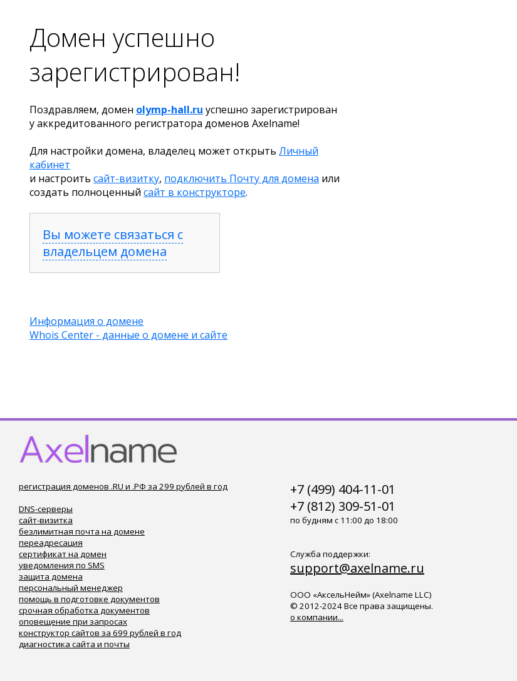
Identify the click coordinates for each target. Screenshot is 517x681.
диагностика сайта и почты (74, 644)
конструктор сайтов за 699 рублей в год (100, 632)
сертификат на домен (63, 554)
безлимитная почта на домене (82, 531)
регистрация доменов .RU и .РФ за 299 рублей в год (123, 486)
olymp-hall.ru (169, 109)
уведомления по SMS (62, 565)
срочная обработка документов (84, 610)
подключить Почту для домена (241, 178)
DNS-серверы (46, 509)
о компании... (316, 617)
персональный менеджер (71, 587)
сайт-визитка (46, 520)
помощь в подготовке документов (89, 599)
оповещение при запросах (73, 621)
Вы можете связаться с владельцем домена (113, 243)
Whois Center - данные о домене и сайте (128, 335)
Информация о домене (86, 321)
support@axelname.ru (357, 568)
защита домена (51, 576)
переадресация (51, 542)
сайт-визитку (126, 178)
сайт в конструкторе (195, 192)
